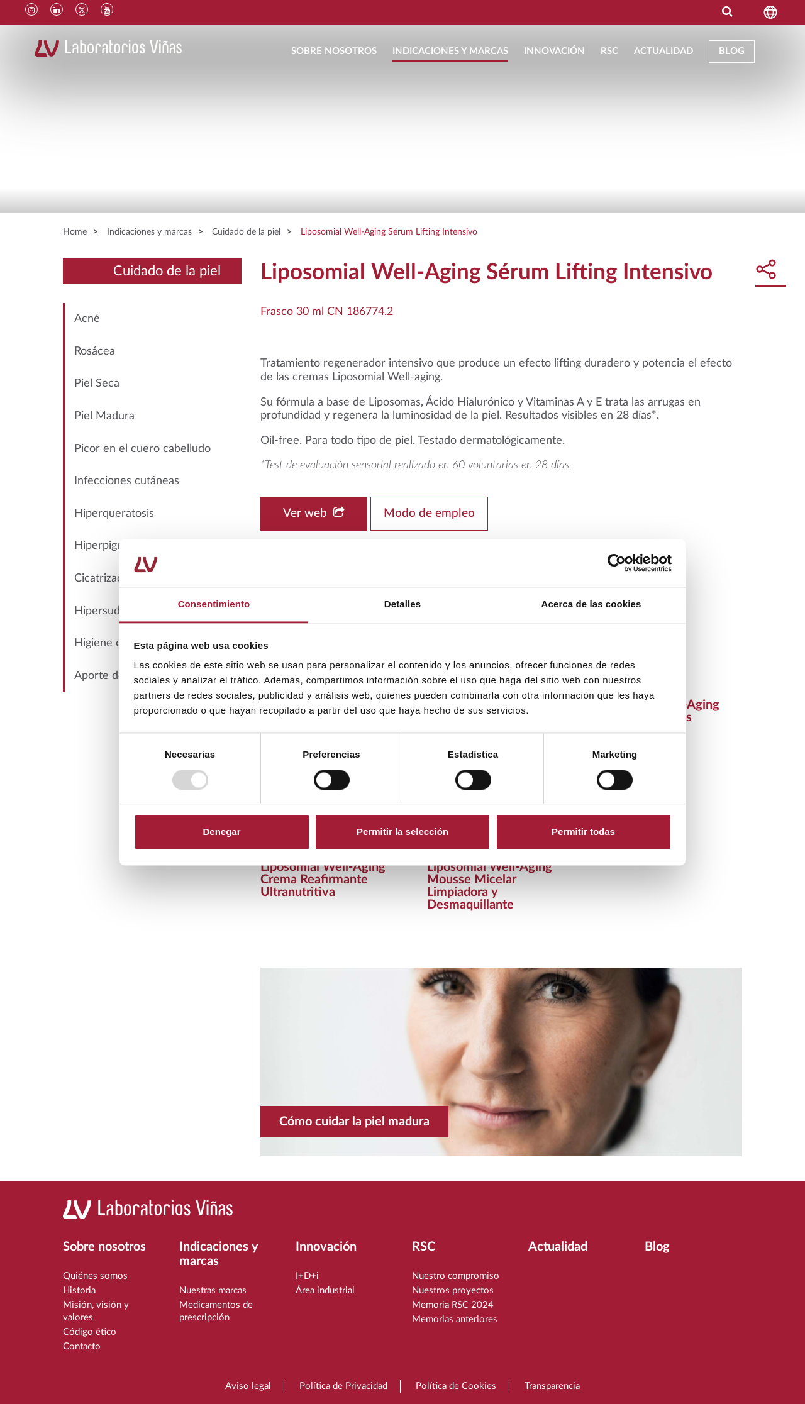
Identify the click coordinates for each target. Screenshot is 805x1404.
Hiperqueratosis (114, 513)
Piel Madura (104, 416)
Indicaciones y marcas (450, 51)
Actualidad (663, 51)
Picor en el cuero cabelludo (142, 449)
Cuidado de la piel (246, 232)
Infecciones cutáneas (126, 481)
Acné (87, 318)
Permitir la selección (402, 832)
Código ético (89, 1332)
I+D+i (307, 1276)
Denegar (221, 832)
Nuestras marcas (213, 1290)
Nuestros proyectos (453, 1290)
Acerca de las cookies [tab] (591, 604)
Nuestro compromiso (455, 1276)
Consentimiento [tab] (214, 604)
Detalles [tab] (402, 604)
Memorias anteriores (454, 1319)
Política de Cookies (456, 1386)
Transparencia (552, 1386)
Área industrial (325, 1290)
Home (75, 232)
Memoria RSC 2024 (453, 1305)
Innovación (554, 51)
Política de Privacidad (343, 1386)
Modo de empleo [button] (429, 513)
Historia (79, 1290)
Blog (732, 51)
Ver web (314, 513)
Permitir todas (583, 832)
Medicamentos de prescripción (216, 1311)
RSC (609, 51)
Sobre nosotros (334, 51)
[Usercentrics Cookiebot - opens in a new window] (617, 562)
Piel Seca (96, 383)
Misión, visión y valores (96, 1311)
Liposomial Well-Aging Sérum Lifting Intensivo (389, 232)
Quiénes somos (95, 1276)
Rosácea (94, 351)
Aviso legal (248, 1386)
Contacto (82, 1346)
